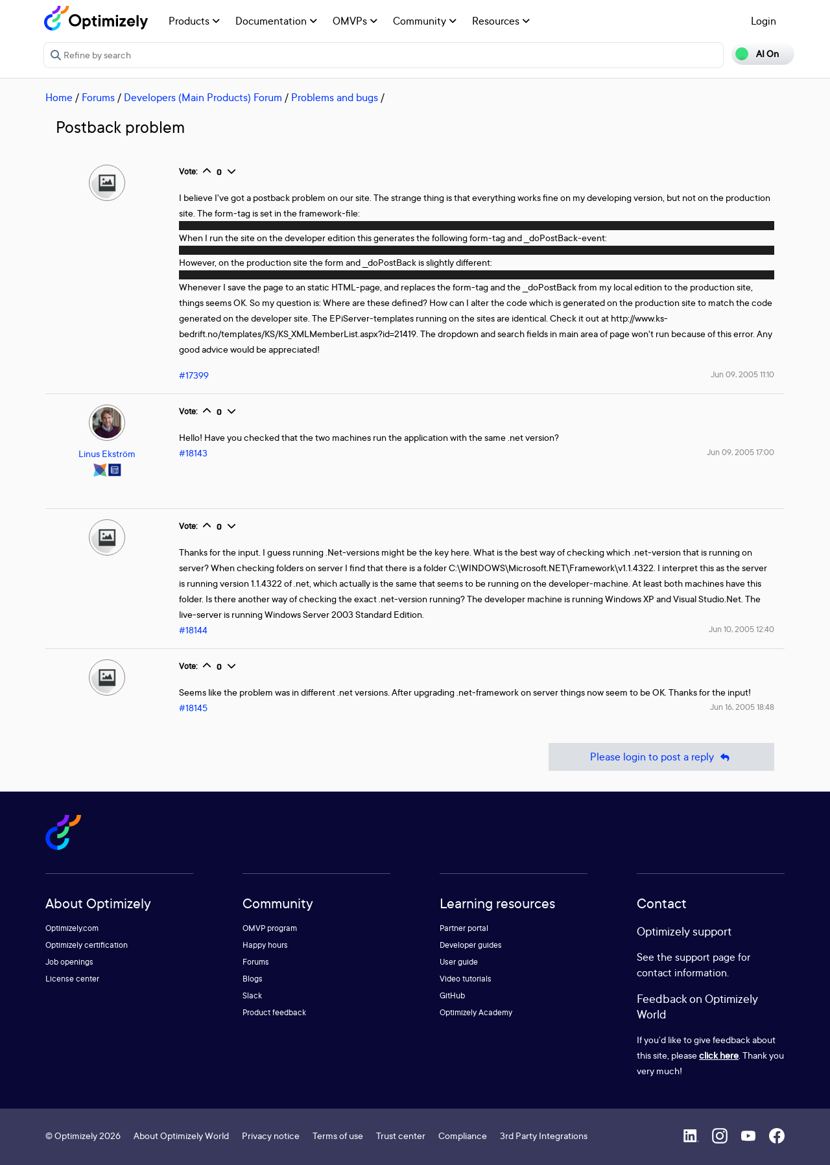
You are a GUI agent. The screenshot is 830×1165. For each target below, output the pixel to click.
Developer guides (471, 944)
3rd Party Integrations (543, 1135)
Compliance (462, 1135)
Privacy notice (271, 1135)
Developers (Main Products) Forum (203, 97)
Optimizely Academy (476, 1012)
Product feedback (274, 1012)
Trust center (400, 1135)
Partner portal (464, 928)
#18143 (193, 453)
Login (763, 21)
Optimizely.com (72, 928)
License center (72, 978)
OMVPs (355, 21)
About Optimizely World (181, 1135)
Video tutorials (466, 978)
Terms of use (338, 1135)
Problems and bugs (334, 97)
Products (194, 21)
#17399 (194, 375)
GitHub (452, 995)
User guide (459, 961)
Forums (98, 97)
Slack (252, 995)
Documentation (276, 21)
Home (59, 97)
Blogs (253, 978)
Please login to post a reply (661, 756)
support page (705, 957)
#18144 (193, 630)
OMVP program (270, 928)
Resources (501, 21)
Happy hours (265, 944)
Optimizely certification (86, 944)
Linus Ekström (107, 453)
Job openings (69, 961)
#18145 (193, 707)
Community (424, 21)
